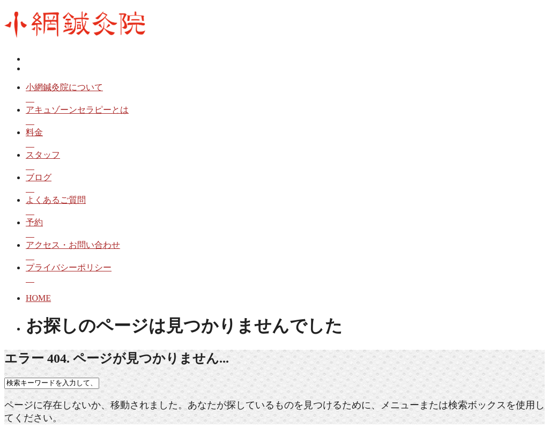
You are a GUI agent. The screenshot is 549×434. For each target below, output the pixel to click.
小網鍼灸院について (285, 94)
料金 (285, 139)
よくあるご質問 (285, 206)
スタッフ (285, 161)
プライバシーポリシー (285, 274)
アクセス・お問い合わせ (285, 251)
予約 (285, 229)
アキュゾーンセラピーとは (285, 116)
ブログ (285, 184)
